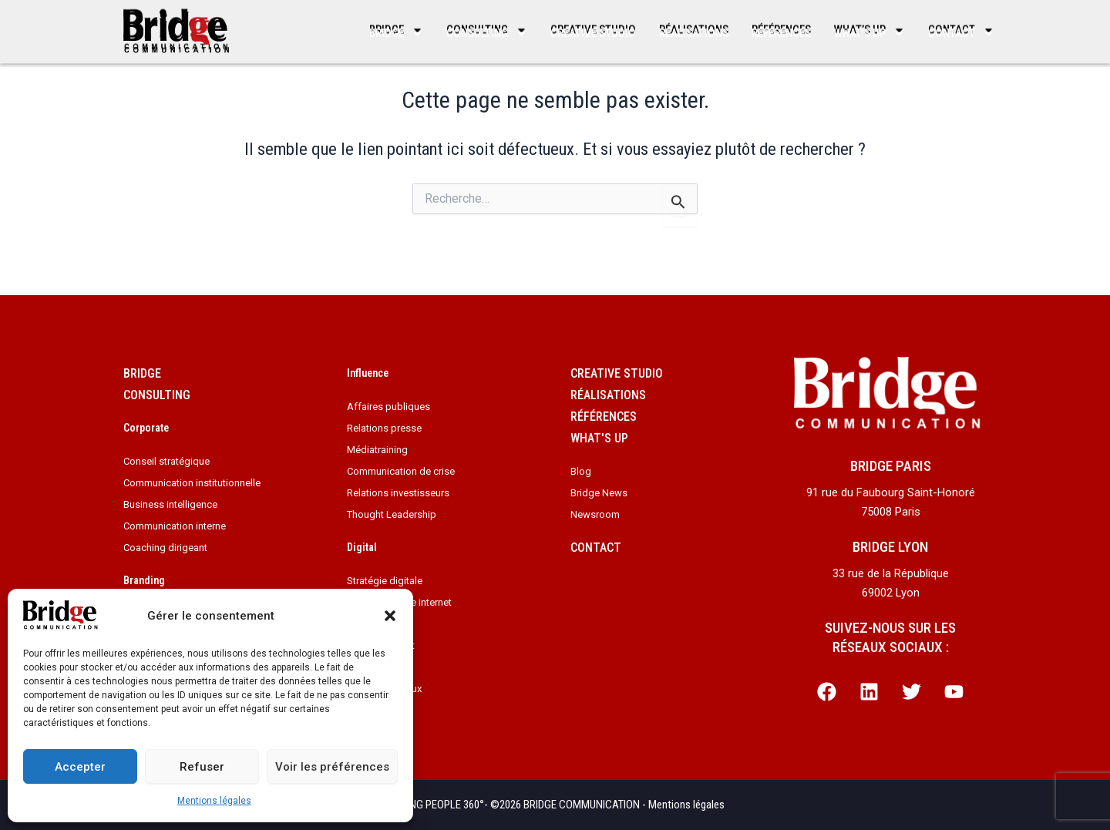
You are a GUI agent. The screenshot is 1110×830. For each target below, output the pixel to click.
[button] (390, 615)
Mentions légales (214, 800)
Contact (961, 33)
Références (781, 33)
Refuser (202, 767)
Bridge (396, 33)
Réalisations (693, 33)
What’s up (869, 33)
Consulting (486, 33)
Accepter (80, 767)
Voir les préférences (332, 767)
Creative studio (593, 33)
